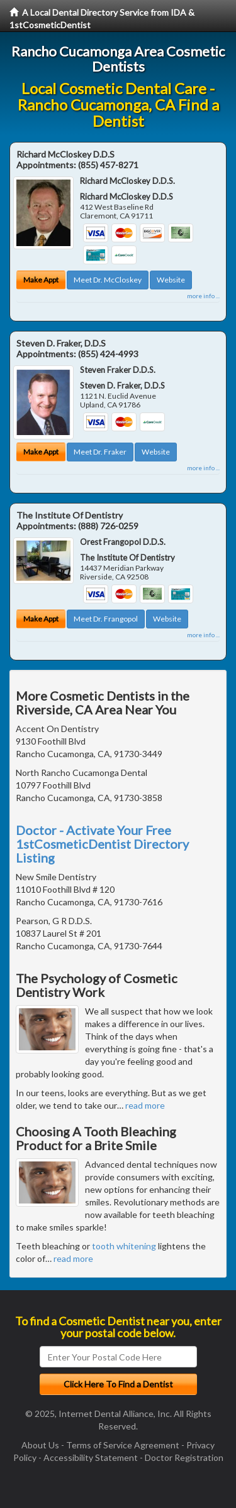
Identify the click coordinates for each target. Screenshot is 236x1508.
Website (171, 279)
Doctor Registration (184, 1457)
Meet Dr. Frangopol (106, 618)
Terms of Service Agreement (122, 1445)
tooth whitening (124, 1246)
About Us (40, 1445)
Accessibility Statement (90, 1457)
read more (145, 1105)
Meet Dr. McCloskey (108, 279)
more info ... (203, 295)
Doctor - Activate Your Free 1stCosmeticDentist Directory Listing (102, 843)
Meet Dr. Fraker (100, 451)
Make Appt (41, 279)
